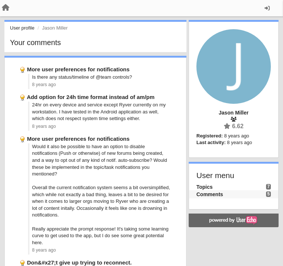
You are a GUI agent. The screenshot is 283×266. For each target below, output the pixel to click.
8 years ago (44, 84)
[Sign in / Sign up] (267, 8)
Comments (209, 194)
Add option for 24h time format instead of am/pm (91, 97)
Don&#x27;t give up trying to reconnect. (79, 262)
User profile (22, 28)
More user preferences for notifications (78, 69)
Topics (204, 187)
